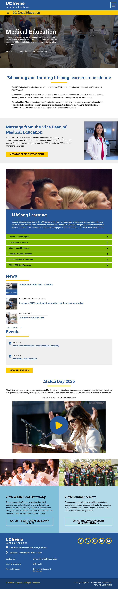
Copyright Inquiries (82, 583)
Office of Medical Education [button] (58, 265)
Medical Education (26, 12)
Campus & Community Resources (42, 570)
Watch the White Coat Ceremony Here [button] (29, 522)
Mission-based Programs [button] (58, 248)
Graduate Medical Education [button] (58, 254)
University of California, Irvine (45, 559)
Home (10, 51)
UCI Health (37, 564)
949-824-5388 (36, 553)
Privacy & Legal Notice (102, 585)
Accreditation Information (101, 583)
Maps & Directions (13, 564)
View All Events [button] (19, 370)
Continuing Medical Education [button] (58, 259)
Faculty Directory (13, 569)
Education (23, 51)
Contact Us (10, 559)
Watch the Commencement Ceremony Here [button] (88, 522)
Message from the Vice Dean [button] (27, 154)
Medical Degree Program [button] (58, 237)
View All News (14, 328)
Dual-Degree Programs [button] (58, 242)
